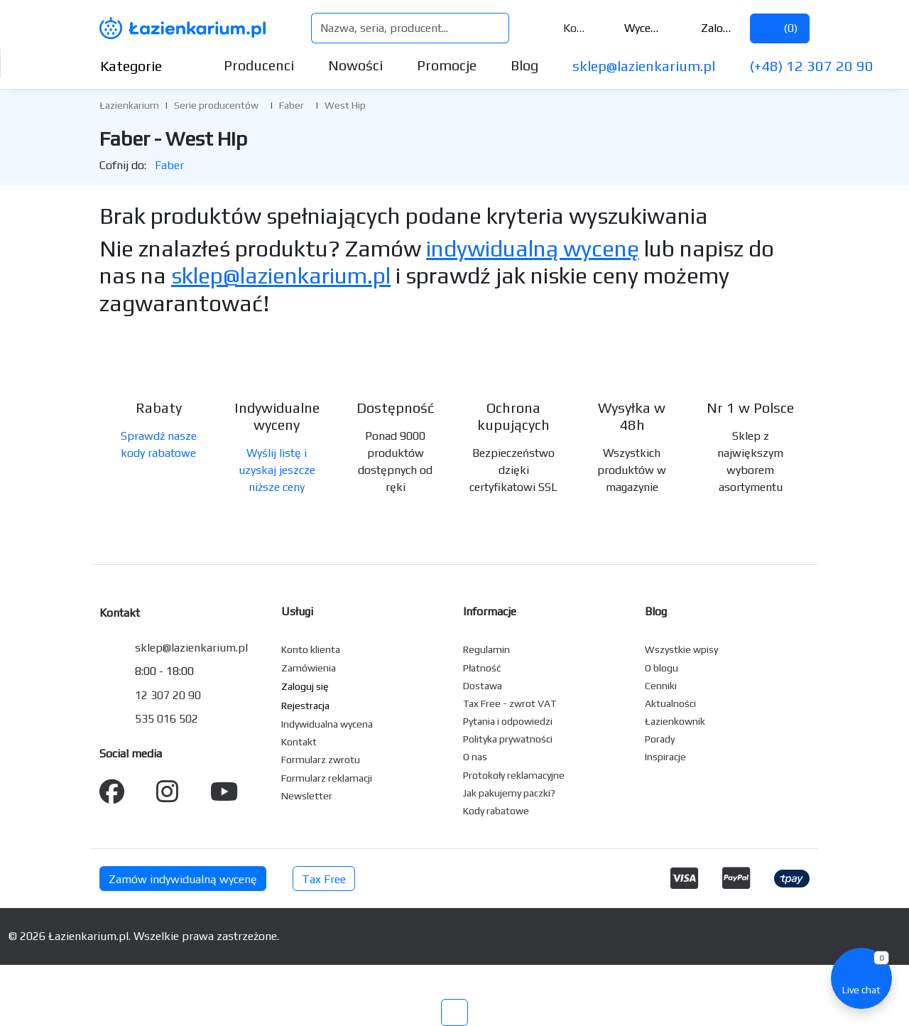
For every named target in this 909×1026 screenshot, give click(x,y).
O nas (475, 756)
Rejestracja (305, 705)
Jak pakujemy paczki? (509, 793)
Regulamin (486, 649)
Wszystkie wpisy (681, 649)
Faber (291, 105)
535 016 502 (166, 718)
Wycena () (633, 28)
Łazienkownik (675, 721)
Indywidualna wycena (327, 724)
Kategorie (142, 66)
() (780, 28)
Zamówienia (308, 668)
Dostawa (482, 685)
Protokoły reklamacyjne (514, 775)
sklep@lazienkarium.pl (643, 66)
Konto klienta (310, 649)
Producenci (259, 65)
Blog (524, 65)
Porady (660, 739)
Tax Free (324, 879)
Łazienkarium (129, 105)
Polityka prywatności (508, 739)
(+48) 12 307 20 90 (811, 66)
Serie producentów (216, 105)
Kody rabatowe (496, 810)
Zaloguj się (708, 28)
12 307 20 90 (168, 695)
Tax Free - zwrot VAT (509, 703)
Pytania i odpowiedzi (508, 721)
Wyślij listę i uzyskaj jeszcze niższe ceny (277, 470)
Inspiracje (665, 756)
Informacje (489, 611)
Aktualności (670, 703)
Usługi (297, 611)
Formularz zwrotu (320, 759)
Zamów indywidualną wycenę (183, 879)
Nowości (355, 65)
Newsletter (306, 795)
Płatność (482, 668)
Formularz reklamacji (326, 778)
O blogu (661, 668)
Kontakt (565, 28)
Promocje (447, 65)
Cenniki (661, 685)
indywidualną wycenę (532, 248)
